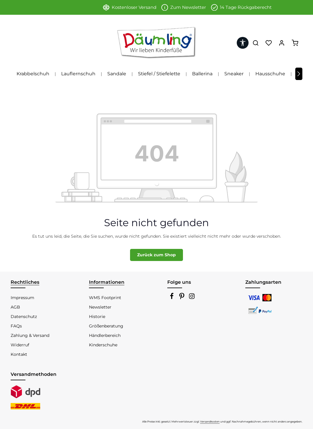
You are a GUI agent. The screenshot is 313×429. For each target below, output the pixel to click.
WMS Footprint (105, 297)
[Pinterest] (182, 298)
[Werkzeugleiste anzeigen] (243, 43)
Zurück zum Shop (156, 254)
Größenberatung (106, 326)
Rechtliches (25, 282)
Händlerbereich (105, 335)
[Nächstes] (298, 74)
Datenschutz (24, 316)
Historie (97, 316)
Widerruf (20, 345)
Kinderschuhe (103, 345)
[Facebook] (172, 298)
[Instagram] (192, 298)
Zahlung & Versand (30, 335)
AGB (15, 307)
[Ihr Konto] (282, 43)
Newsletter (100, 307)
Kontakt (19, 354)
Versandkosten (210, 421)
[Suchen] (256, 43)
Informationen (106, 282)
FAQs (16, 326)
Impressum (22, 297)
